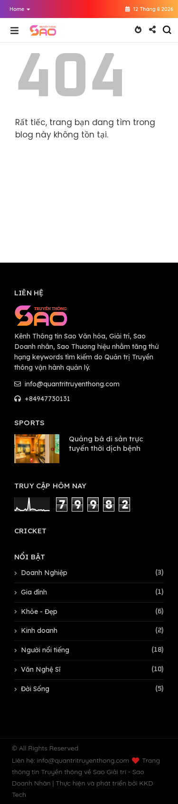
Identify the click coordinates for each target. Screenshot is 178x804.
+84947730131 (42, 398)
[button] (17, 9)
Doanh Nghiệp (44, 572)
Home (19, 9)
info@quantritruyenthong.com (67, 384)
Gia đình (34, 592)
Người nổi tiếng (45, 650)
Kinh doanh (39, 630)
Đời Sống (35, 689)
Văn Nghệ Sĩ (40, 669)
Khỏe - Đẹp (39, 611)
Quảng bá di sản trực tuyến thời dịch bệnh (106, 443)
